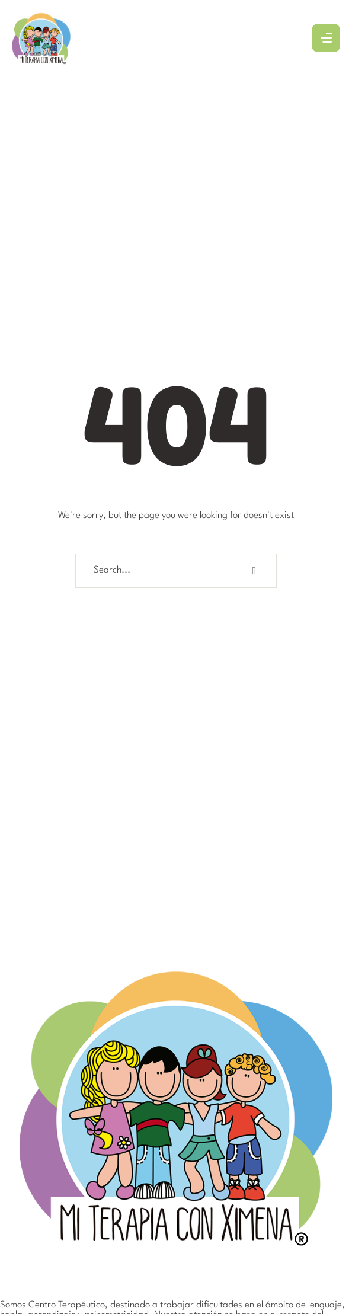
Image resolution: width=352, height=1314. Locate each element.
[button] (317, 1257)
